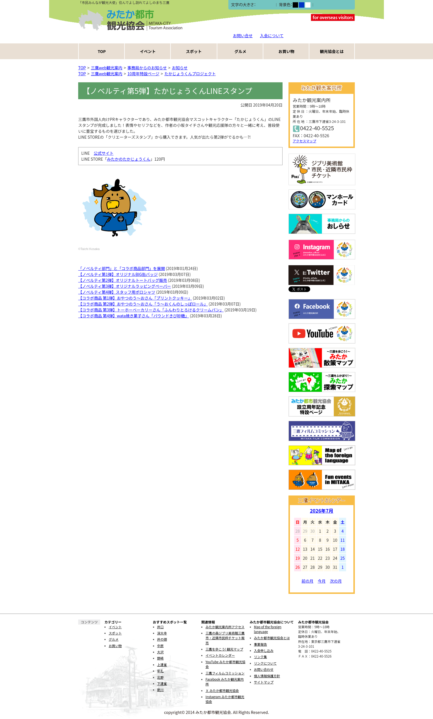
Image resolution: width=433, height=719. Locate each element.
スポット (194, 51)
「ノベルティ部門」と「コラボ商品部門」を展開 (121, 268)
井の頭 (162, 639)
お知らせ (180, 67)
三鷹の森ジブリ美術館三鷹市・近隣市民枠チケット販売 (225, 638)
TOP (102, 51)
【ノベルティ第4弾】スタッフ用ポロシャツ (116, 292)
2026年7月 (321, 510)
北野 (160, 677)
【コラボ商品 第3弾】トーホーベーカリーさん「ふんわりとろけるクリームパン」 (151, 310)
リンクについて (265, 663)
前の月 (307, 581)
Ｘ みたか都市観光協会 (222, 690)
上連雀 (162, 664)
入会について (272, 35)
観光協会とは (332, 51)
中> (265, 5)
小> (259, 5)
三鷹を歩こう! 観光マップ (224, 649)
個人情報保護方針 (267, 676)
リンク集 (260, 656)
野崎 (160, 658)
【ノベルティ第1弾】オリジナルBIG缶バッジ (118, 274)
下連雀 (162, 683)
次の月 (336, 581)
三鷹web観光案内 (107, 67)
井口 (160, 627)
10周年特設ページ (143, 73)
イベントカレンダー (220, 655)
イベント (148, 51)
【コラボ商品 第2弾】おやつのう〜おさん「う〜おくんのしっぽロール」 (143, 304)
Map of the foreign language (267, 629)
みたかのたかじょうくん (128, 159)
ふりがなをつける (330, 4)
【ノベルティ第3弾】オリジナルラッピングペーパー (124, 286)
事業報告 (260, 644)
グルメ (240, 51)
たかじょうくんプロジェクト (190, 73)
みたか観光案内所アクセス (224, 627)
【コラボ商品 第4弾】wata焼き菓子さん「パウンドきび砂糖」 (133, 315)
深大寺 (162, 633)
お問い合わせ (264, 669)
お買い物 (286, 51)
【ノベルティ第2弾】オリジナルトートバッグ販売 (122, 280)
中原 (160, 645)
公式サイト (103, 153)
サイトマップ (264, 682)
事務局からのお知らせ (147, 67)
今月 (322, 581)
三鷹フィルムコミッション (224, 673)
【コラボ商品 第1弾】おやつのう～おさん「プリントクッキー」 (135, 298)
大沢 (160, 652)
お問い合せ (243, 35)
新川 (160, 689)
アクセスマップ (304, 140)
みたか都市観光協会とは (272, 638)
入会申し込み (264, 650)
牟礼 (160, 671)
